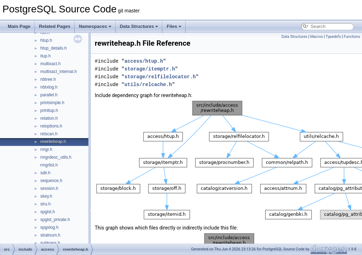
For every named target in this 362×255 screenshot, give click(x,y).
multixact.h (50, 63)
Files (174, 26)
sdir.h (45, 172)
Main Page (19, 26)
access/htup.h (143, 61)
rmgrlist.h (49, 165)
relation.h (49, 118)
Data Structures (139, 26)
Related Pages (54, 26)
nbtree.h (48, 79)
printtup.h (49, 110)
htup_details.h (53, 48)
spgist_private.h (55, 219)
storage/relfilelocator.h (160, 76)
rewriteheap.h (53, 141)
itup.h (45, 55)
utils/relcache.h (148, 84)
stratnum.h (50, 235)
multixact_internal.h (58, 71)
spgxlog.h (49, 227)
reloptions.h (51, 126)
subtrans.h (50, 242)
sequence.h (51, 180)
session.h (49, 188)
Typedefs (333, 36)
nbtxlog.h (49, 87)
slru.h (45, 204)
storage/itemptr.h (149, 69)
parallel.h (49, 94)
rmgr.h (46, 149)
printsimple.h (52, 102)
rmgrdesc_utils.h (55, 157)
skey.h (46, 196)
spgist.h (47, 211)
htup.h (46, 40)
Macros (316, 36)
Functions (352, 36)
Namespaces (95, 26)
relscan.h (49, 133)
